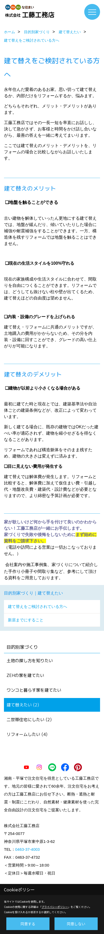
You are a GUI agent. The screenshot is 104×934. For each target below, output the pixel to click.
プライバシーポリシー (55, 907)
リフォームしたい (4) (27, 734)
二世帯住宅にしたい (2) (29, 719)
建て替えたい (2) (23, 705)
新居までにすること (25, 620)
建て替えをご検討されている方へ (37, 606)
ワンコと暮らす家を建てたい (34, 690)
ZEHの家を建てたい (25, 675)
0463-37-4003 (27, 849)
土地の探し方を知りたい (30, 660)
